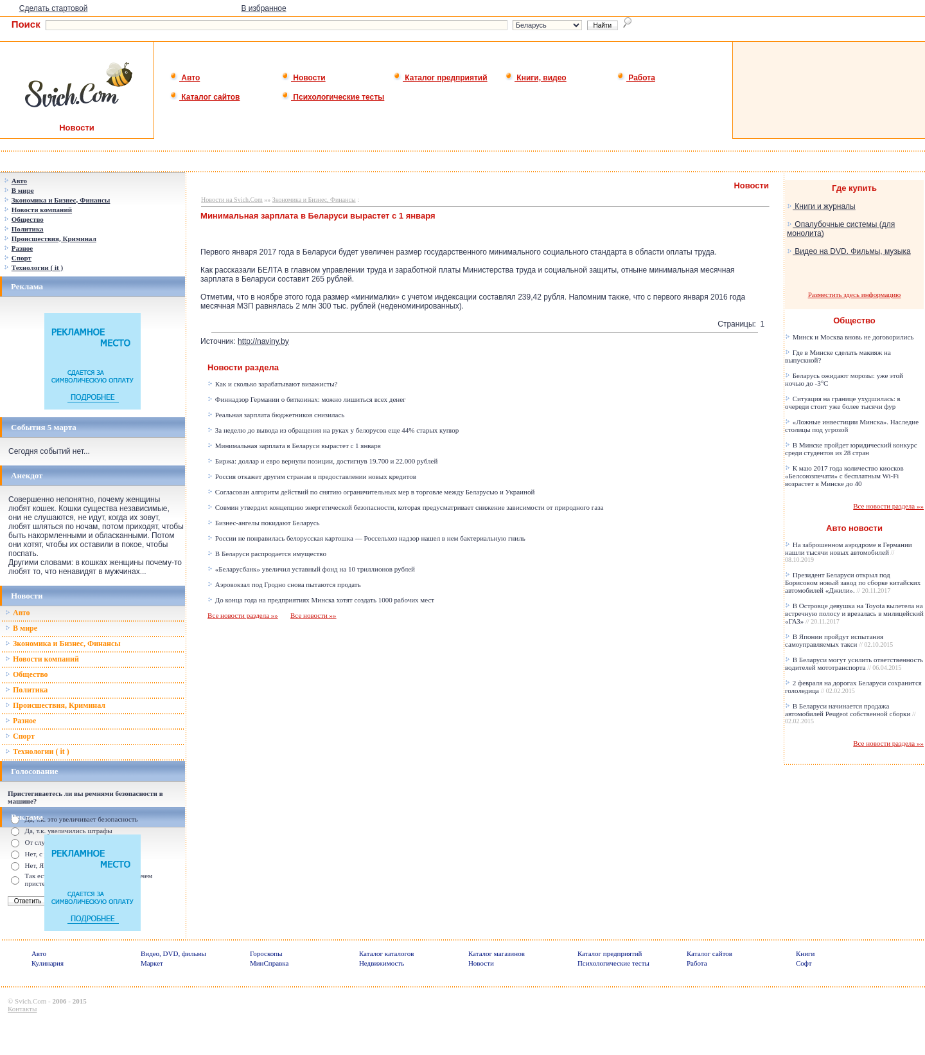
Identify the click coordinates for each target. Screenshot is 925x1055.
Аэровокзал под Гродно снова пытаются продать (284, 584)
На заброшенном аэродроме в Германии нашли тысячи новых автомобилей (848, 552)
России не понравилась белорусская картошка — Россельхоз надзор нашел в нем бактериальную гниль (366, 538)
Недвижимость (381, 963)
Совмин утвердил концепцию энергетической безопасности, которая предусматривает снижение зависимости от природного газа (405, 507)
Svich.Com (30, 1001)
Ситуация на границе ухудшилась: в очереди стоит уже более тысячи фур (843, 402)
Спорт (20, 736)
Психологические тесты (332, 97)
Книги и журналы (821, 206)
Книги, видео (536, 77)
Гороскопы (266, 953)
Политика (26, 689)
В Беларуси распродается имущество (266, 553)
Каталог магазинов (496, 953)
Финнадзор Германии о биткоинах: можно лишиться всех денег (306, 399)
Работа (636, 77)
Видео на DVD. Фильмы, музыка (849, 251)
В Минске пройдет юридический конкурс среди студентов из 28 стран (851, 448)
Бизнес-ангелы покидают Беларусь (263, 523)
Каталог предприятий (440, 77)
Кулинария (47, 963)
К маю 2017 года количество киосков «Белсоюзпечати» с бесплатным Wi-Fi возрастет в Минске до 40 (844, 475)
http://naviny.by (263, 341)
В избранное (263, 8)
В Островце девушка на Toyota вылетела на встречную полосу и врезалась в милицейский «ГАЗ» (854, 613)
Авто (185, 77)
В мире (21, 628)
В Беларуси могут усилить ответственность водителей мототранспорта (854, 663)
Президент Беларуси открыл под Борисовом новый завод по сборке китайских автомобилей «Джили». (853, 582)
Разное (20, 720)
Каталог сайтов (205, 97)
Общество (26, 674)
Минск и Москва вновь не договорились (849, 337)
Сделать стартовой (53, 8)
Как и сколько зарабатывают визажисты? (272, 384)
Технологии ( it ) (37, 751)
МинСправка (269, 963)
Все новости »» (313, 615)
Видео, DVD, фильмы (173, 953)
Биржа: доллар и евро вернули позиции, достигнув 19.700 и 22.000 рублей (322, 461)
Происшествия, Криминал (55, 705)
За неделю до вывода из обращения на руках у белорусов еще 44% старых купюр (333, 430)
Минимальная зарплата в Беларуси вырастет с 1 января (294, 445)
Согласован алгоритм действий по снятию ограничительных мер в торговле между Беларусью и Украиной (370, 492)
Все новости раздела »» (242, 615)
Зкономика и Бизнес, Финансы (63, 643)
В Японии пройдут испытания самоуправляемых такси (839, 640)
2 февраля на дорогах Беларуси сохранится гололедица (853, 686)
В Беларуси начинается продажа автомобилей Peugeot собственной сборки (850, 713)
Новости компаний (42, 658)
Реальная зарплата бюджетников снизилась (275, 415)
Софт (804, 963)
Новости (303, 77)
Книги (805, 953)
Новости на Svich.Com (232, 199)
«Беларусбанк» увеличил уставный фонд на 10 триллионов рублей (311, 569)
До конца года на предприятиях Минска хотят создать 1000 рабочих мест (320, 600)
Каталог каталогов (386, 953)
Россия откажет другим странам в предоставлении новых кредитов (311, 476)
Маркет (152, 963)
